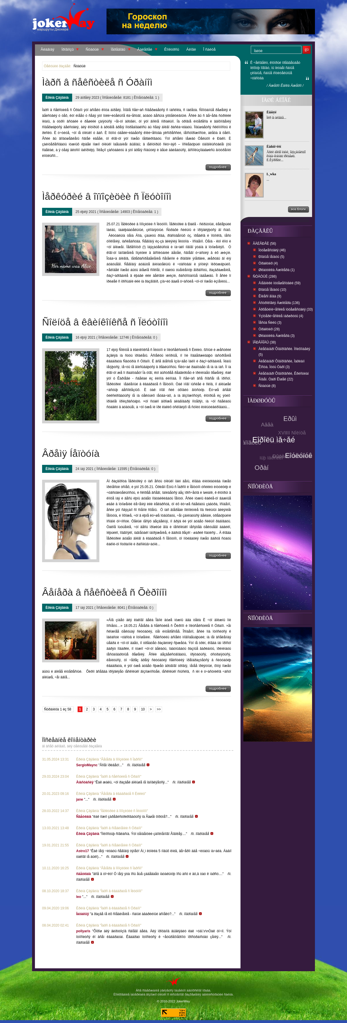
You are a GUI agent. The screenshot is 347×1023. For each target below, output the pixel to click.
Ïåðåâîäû (118, 49)
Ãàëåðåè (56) (264, 244)
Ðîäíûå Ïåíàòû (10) (272, 290)
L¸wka (271, 174)
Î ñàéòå (209, 49)
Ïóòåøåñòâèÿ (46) (272, 250)
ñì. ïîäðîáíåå (138, 765)
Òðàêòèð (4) (268, 263)
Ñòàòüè (92, 49)
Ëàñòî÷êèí (274, 147)
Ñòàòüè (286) (265, 276)
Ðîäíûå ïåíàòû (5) (271, 257)
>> (159, 709)
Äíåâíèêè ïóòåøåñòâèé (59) (280, 283)
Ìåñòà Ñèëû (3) (270, 323)
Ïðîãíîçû (68, 49)
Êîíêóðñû (171, 49)
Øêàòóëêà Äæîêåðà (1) (277, 270)
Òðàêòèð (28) (269, 329)
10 (143, 709)
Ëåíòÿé (272, 112)
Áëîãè (191, 49)
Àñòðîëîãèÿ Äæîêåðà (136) (279, 303)
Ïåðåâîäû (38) (264, 342)
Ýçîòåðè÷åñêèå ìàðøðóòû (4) (281, 316)
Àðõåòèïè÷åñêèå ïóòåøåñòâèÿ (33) (286, 309)
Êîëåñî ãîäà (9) (270, 296)
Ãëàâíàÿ (47, 49)
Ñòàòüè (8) (267, 386)
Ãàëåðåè (144, 49)
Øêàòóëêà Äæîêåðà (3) (277, 336)
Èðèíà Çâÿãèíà (57, 98)
